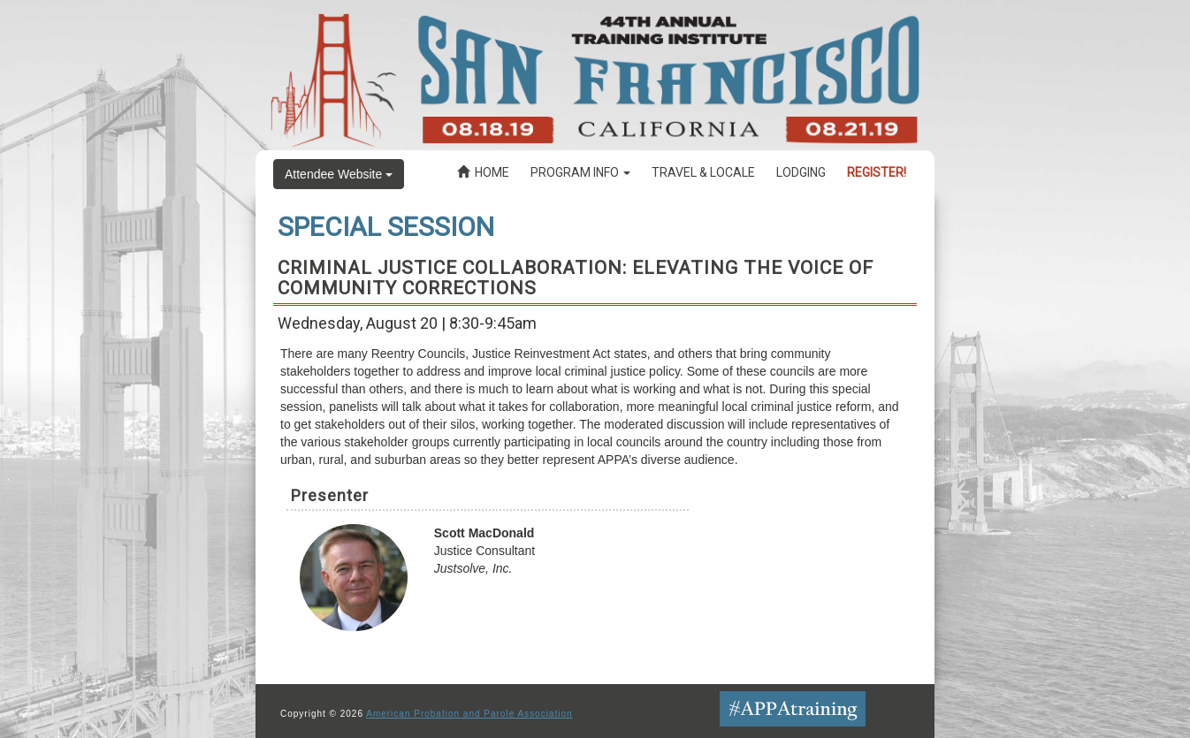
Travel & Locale (703, 172)
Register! (876, 172)
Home (483, 172)
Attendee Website (339, 174)
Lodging (801, 172)
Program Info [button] (580, 172)
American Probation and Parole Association (469, 714)
